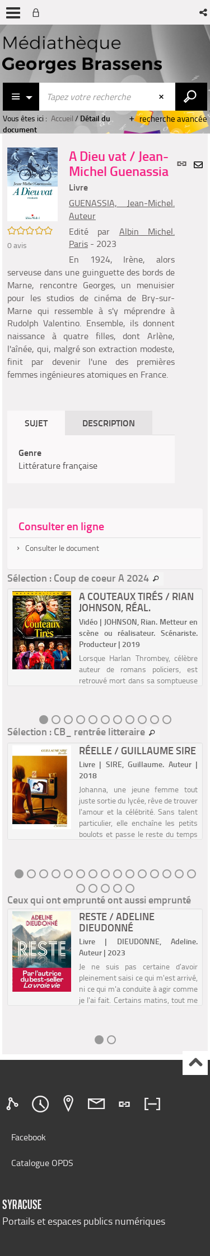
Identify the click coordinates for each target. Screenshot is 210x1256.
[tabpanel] (91, 459)
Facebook (28, 1137)
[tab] (14, 1104)
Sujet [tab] (36, 422)
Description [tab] (108, 422)
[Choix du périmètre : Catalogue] (21, 97)
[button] (204, 12)
